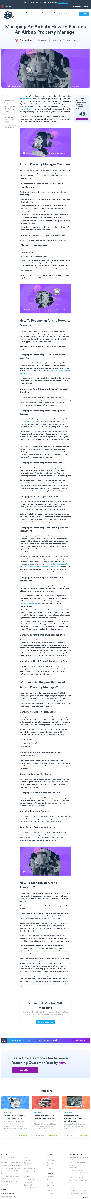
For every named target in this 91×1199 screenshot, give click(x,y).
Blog (48, 1157)
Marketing (42, 40)
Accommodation (30, 1171)
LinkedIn (50, 1190)
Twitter (49, 1188)
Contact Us (51, 1176)
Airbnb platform (45, 363)
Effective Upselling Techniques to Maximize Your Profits (79, 1173)
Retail (26, 1166)
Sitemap (49, 1168)
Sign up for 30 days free (45, 1022)
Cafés (26, 1157)
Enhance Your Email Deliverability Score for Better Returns (79, 1180)
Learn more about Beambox (81, 6)
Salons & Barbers (30, 1168)
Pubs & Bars (28, 1160)
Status (49, 1179)
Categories (46, 13)
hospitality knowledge (27, 109)
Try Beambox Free (80, 1040)
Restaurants (28, 1163)
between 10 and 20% (32, 263)
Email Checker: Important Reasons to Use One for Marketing (78, 1165)
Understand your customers (10, 1163)
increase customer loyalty (30, 603)
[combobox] (85, 1197)
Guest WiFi (28, 1182)
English (84, 1197)
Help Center (51, 1160)
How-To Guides (37, 14)
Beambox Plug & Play (8, 1196)
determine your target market (30, 422)
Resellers (50, 1163)
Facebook (50, 1182)
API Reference (52, 1166)
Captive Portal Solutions (32, 1188)
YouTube (50, 1193)
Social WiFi (28, 1185)
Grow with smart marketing (10, 1168)
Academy (29, 13)
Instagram (50, 1185)
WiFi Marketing (29, 1179)
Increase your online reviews (11, 1165)
